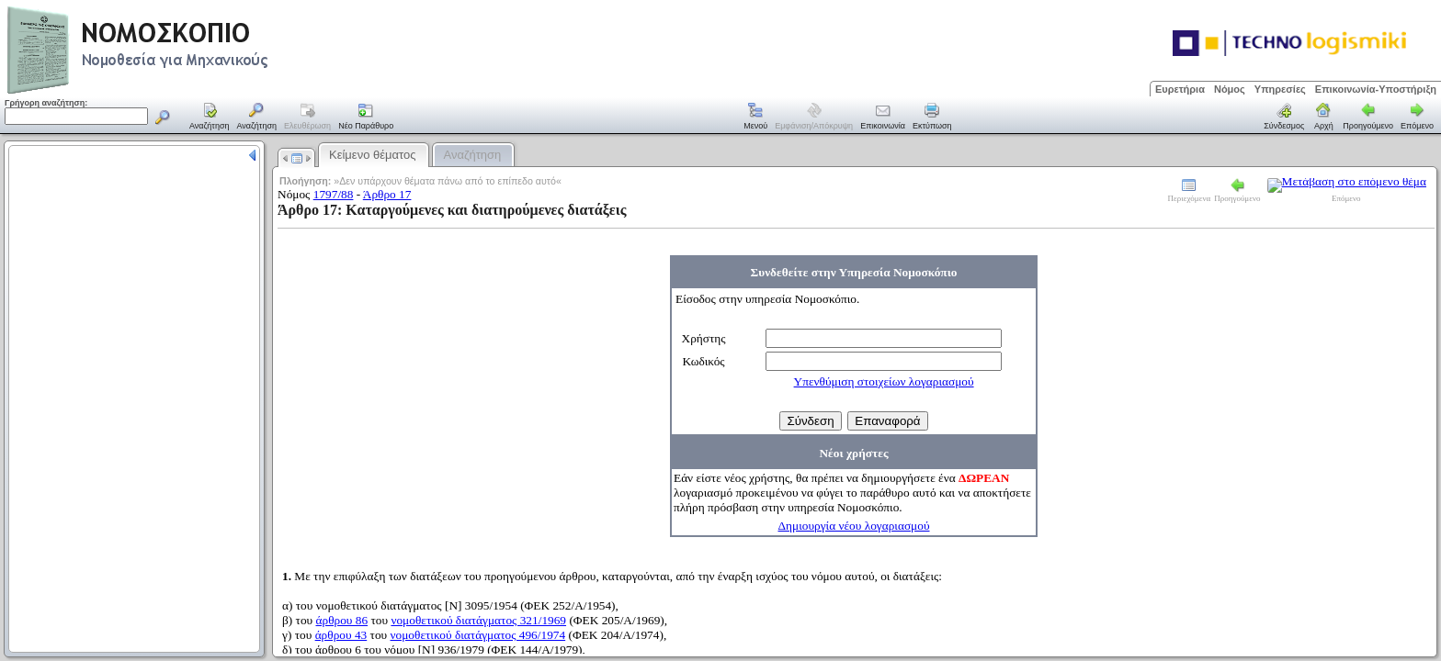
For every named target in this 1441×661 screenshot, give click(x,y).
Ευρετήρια (1180, 89)
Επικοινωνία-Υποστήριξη (1375, 89)
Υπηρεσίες (1280, 89)
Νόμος (1229, 89)
